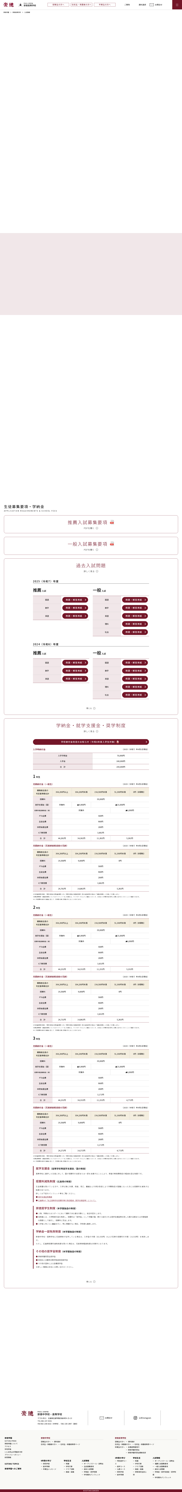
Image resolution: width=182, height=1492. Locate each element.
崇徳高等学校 (120, 1438)
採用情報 (8, 1457)
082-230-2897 (66, 1424)
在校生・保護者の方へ (81, 4)
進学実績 (46, 1466)
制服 (67, 1463)
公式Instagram (145, 1417)
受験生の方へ (58, 4)
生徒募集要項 (89, 1466)
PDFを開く (89, 528)
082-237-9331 (46, 1421)
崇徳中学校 (45, 1438)
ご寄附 (127, 4)
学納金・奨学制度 (90, 1472)
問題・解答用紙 (74, 599)
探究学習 (46, 1463)
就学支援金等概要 (45, 1197)
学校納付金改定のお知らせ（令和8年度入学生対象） (90, 741)
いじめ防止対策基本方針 (14, 1452)
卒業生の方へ (105, 4)
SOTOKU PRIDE (10, 1441)
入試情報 (85, 1460)
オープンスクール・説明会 (93, 1463)
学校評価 (8, 1449)
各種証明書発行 (133, 1447)
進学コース (121, 1466)
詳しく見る (89, 571)
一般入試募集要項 (161, 1466)
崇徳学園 (8, 1438)
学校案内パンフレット (92, 1474)
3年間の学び (120, 1458)
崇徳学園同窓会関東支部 (137, 1452)
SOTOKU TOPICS (12, 1463)
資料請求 (142, 4)
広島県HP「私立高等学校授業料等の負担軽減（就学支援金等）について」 (67, 1200)
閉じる (89, 708)
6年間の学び (46, 1460)
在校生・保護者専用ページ (70, 1444)
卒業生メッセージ (49, 1469)
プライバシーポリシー (13, 1455)
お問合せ (158, 4)
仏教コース (121, 1469)
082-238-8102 (46, 1424)
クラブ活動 (70, 1469)
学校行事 (69, 1466)
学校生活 (67, 1460)
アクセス (167, 5)
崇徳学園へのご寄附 (13, 1468)
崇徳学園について (11, 1443)
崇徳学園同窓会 (133, 1450)
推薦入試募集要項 (161, 1463)
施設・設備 (70, 1472)
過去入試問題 (89, 1469)
